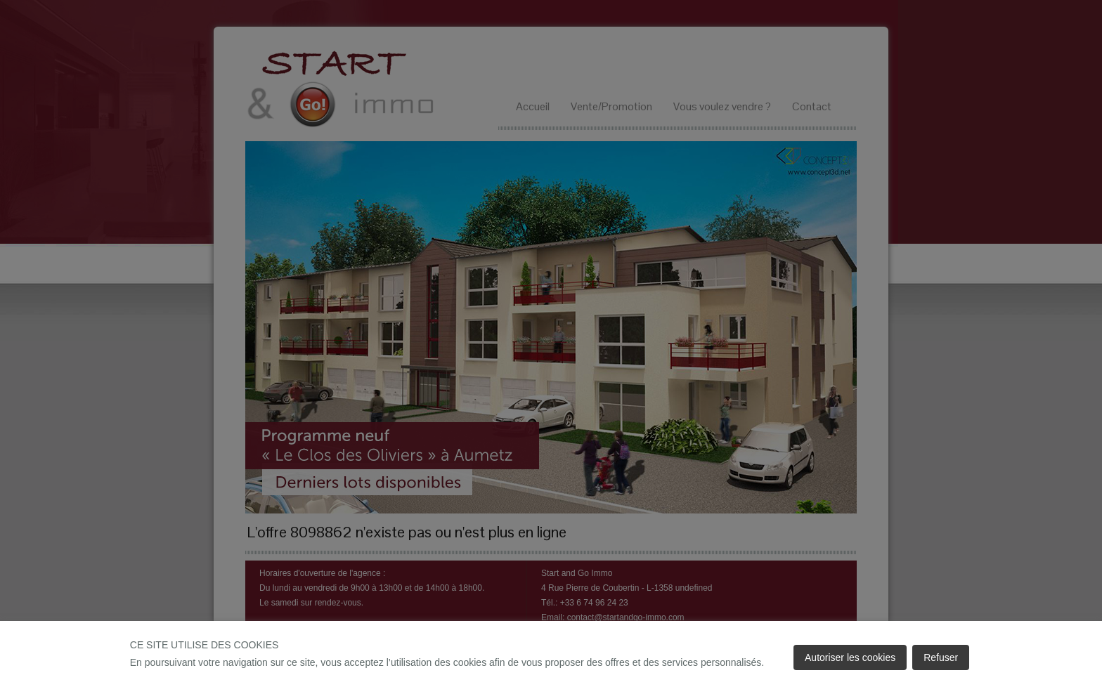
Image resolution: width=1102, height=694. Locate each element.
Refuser (940, 657)
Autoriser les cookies (850, 657)
